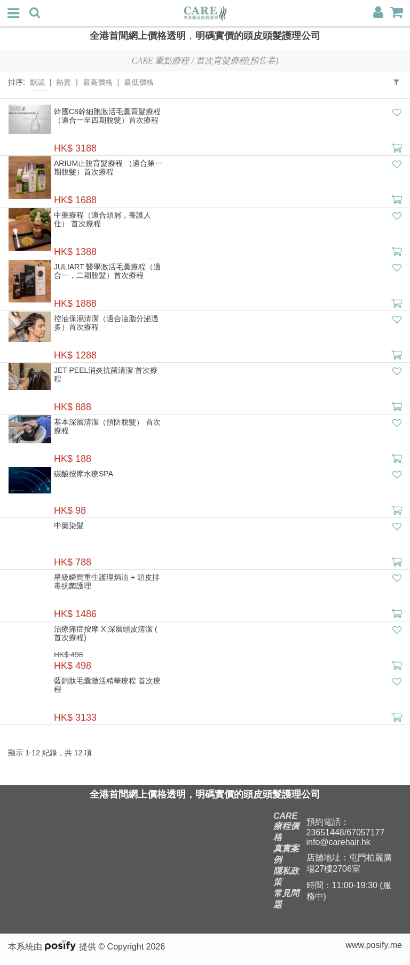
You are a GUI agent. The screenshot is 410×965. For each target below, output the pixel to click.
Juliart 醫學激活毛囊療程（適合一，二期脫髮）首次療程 (107, 271)
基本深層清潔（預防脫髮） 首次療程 (107, 426)
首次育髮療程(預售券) (237, 60)
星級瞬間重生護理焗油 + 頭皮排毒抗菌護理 (107, 581)
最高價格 (98, 82)
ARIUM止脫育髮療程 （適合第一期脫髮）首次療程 (108, 167)
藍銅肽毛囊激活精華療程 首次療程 (107, 684)
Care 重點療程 (160, 60)
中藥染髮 (69, 525)
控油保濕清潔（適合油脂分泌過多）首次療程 (106, 322)
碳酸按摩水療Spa (83, 473)
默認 (37, 82)
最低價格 (139, 82)
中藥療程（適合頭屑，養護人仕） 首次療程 (102, 219)
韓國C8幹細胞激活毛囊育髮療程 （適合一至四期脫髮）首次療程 (107, 115)
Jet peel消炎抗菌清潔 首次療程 (105, 374)
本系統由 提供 (53, 950)
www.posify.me (373, 949)
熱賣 (63, 82)
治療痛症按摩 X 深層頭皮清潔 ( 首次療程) (105, 633)
